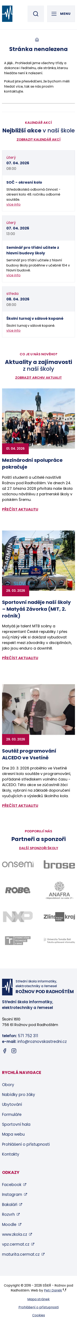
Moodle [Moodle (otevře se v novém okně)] (9, 1224)
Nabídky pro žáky (18, 1094)
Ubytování (12, 1104)
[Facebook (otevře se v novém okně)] (4, 1051)
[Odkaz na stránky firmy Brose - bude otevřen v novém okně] (59, 864)
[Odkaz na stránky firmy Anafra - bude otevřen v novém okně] (59, 890)
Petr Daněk (53, 1290)
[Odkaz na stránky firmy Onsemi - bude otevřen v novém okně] (17, 864)
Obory (8, 1085)
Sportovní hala (16, 1124)
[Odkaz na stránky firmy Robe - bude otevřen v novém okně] (17, 890)
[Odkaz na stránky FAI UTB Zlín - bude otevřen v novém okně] (59, 941)
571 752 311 (28, 1036)
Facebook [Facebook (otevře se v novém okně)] (11, 1184)
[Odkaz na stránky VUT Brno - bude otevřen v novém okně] (17, 940)
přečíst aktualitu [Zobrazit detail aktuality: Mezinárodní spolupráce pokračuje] (20, 509)
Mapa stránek (38, 1299)
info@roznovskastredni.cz (42, 1041)
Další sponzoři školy (38, 848)
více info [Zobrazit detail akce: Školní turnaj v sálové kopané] (13, 330)
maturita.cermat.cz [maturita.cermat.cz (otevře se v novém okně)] (21, 1254)
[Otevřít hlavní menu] (61, 14)
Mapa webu (13, 1134)
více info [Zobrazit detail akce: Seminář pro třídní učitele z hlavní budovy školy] (13, 275)
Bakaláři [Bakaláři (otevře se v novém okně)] (9, 1204)
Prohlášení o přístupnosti (26, 1144)
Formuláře (12, 1114)
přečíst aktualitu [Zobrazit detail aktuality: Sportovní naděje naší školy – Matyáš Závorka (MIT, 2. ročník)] (20, 657)
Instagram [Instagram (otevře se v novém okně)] (12, 1194)
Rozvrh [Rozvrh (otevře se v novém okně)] (8, 1214)
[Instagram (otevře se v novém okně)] (13, 1051)
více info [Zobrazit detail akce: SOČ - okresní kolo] (13, 204)
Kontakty (10, 1154)
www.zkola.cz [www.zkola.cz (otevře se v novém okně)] (14, 1234)
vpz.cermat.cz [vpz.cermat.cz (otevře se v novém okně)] (15, 1244)
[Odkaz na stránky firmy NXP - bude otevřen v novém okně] (17, 916)
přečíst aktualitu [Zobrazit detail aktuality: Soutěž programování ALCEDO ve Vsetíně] (20, 805)
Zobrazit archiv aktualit (38, 377)
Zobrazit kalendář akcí (39, 139)
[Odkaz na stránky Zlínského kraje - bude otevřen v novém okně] (59, 916)
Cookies (38, 1315)
